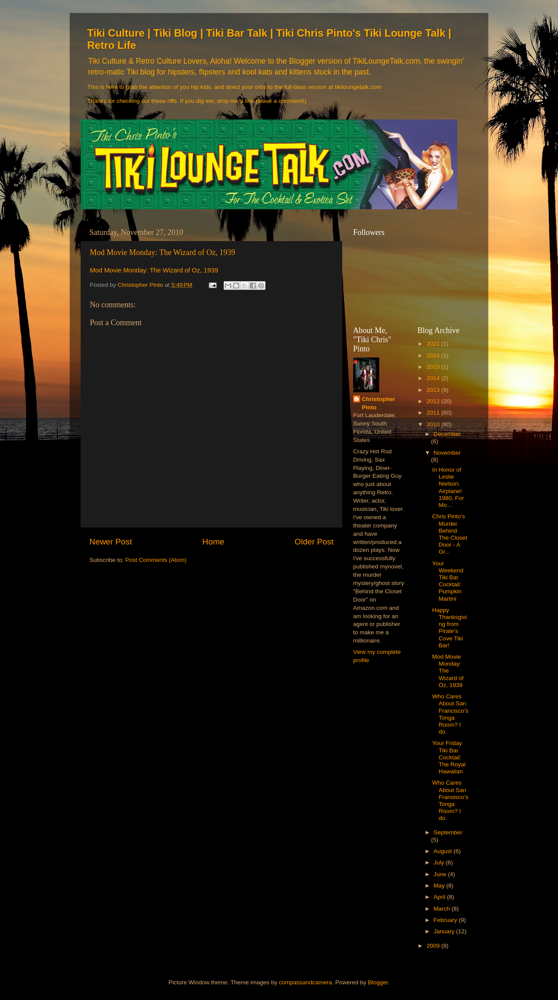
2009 (433, 945)
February (446, 920)
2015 (433, 367)
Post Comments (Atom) (156, 560)
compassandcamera (305, 982)
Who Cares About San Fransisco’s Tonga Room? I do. (450, 800)
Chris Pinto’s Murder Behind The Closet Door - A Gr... (449, 534)
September (448, 832)
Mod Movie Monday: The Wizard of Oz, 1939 (162, 252)
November (447, 452)
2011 (433, 412)
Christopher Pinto (378, 403)
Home (213, 541)
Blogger (378, 982)
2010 (433, 424)
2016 (433, 355)
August (444, 851)
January (445, 931)
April (440, 897)
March (443, 908)
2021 (433, 343)
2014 (433, 378)
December (447, 434)
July (440, 862)
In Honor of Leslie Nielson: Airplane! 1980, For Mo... (448, 487)
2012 (433, 401)
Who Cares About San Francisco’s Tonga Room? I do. (450, 714)
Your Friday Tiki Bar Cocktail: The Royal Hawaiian (449, 757)
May (440, 885)
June (441, 874)
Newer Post (110, 541)
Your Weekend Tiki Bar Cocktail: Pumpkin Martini (447, 581)
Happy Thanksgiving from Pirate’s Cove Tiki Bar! (449, 628)
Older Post (314, 541)
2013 (433, 390)
